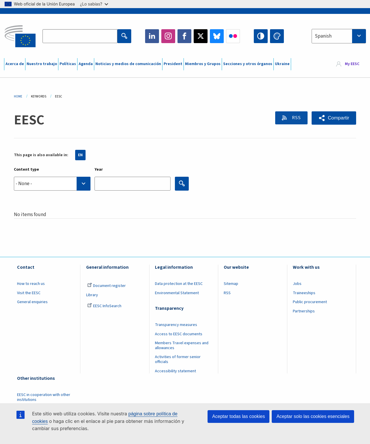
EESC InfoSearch (104, 306)
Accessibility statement (175, 371)
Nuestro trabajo (42, 64)
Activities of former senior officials (178, 359)
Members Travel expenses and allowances (181, 345)
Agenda (86, 64)
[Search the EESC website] (79, 36)
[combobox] (339, 36)
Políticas (68, 64)
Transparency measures (176, 325)
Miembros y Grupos (203, 64)
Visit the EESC (28, 293)
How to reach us (31, 284)
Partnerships (304, 311)
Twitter (201, 36)
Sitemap (231, 284)
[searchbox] (52, 183)
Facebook (184, 36)
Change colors (277, 36)
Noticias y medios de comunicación (128, 64)
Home (18, 96)
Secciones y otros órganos (247, 64)
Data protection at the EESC (179, 284)
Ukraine (282, 64)
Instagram (168, 36)
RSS (295, 117)
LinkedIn (152, 36)
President (173, 64)
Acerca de (14, 64)
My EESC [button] (352, 64)
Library (92, 295)
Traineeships (304, 293)
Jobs (297, 284)
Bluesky (217, 36)
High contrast (261, 36)
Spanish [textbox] (323, 36)
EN (80, 155)
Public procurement (310, 302)
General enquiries (32, 302)
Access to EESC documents (178, 334)
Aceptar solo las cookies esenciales (312, 416)
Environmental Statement (177, 293)
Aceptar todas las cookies (238, 416)
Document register (106, 286)
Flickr (233, 36)
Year (99, 169)
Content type (26, 169)
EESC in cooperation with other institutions (43, 397)
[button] (334, 118)
